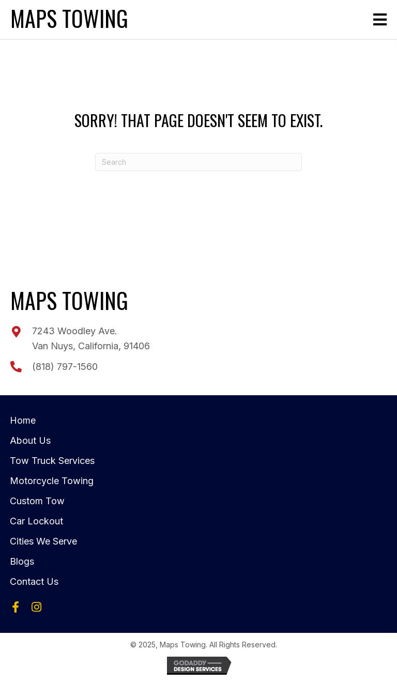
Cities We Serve (43, 541)
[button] (15, 607)
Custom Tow (37, 500)
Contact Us (34, 581)
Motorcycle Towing (52, 480)
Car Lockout (36, 521)
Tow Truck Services (52, 460)
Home (23, 420)
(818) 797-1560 (65, 366)
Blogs (22, 561)
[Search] (198, 162)
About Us (30, 440)
